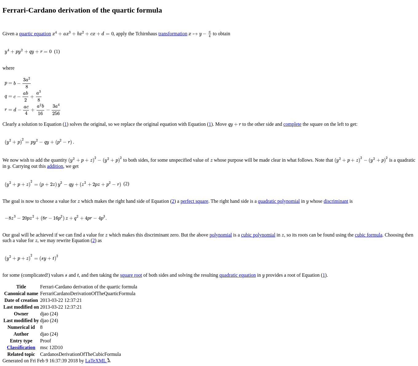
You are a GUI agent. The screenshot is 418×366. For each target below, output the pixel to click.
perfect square (194, 201)
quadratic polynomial (279, 201)
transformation (172, 33)
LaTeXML (98, 360)
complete (292, 124)
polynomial (221, 234)
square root (131, 275)
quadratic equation (237, 275)
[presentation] (83, 33)
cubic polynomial (258, 234)
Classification (21, 347)
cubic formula (368, 234)
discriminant (336, 201)
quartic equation (35, 33)
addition (55, 166)
